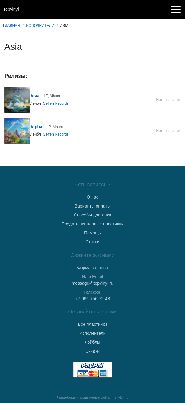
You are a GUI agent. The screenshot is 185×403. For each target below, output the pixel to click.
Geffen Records (55, 103)
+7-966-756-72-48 (92, 298)
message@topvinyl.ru (93, 283)
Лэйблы (92, 342)
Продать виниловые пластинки (92, 223)
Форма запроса (92, 267)
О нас (92, 197)
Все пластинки (92, 324)
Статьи (92, 241)
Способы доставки (92, 214)
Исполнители (40, 25)
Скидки (92, 351)
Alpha (36, 126)
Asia (35, 95)
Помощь (92, 232)
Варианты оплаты (92, 206)
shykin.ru (121, 397)
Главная (11, 25)
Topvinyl (11, 9)
